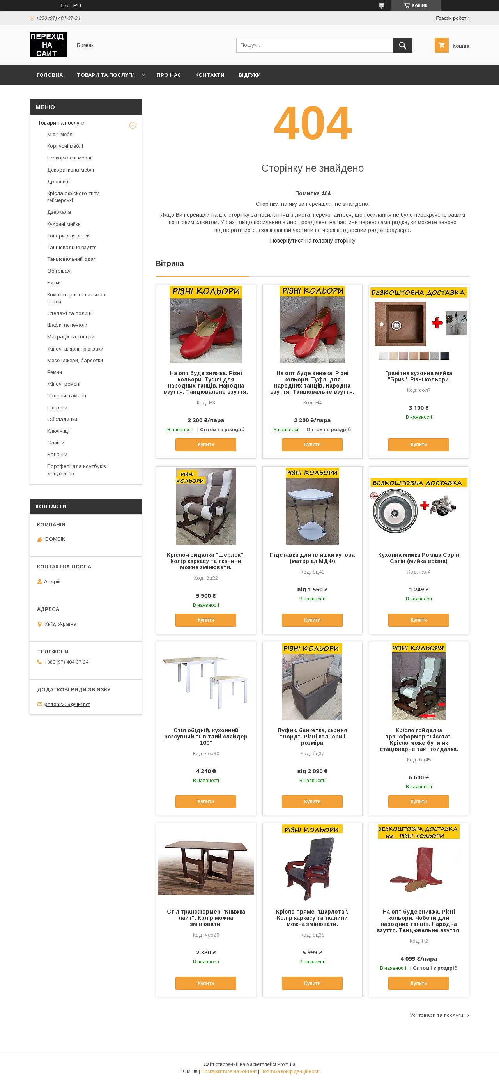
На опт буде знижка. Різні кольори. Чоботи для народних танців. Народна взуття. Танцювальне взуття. (419, 920)
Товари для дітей (68, 236)
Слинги (55, 443)
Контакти (210, 75)
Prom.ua (286, 1064)
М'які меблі (60, 134)
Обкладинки (62, 419)
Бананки (57, 454)
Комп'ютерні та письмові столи (76, 298)
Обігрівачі (59, 271)
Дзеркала (59, 212)
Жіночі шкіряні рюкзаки (75, 349)
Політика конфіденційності (290, 1071)
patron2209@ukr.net (67, 704)
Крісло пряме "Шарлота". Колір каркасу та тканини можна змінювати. (312, 917)
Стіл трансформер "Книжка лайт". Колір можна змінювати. (206, 917)
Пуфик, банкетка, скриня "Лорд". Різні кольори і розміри (312, 736)
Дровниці (58, 181)
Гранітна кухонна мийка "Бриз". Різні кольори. (418, 376)
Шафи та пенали (67, 325)
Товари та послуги (106, 75)
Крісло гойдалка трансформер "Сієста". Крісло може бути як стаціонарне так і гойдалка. (419, 739)
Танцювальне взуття (72, 247)
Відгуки (250, 75)
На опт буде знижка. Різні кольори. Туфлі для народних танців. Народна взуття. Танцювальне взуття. (206, 382)
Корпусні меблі (65, 146)
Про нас (169, 75)
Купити (206, 444)
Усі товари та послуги (436, 1015)
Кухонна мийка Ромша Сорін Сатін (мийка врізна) (418, 558)
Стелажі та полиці (69, 313)
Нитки (54, 282)
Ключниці (58, 431)
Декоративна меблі (70, 170)
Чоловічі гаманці (67, 395)
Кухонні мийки (64, 224)
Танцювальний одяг (71, 259)
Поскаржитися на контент (229, 1071)
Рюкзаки (57, 408)
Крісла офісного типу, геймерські (73, 196)
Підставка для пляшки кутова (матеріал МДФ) (312, 558)
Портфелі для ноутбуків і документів (78, 469)
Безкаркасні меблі (69, 158)
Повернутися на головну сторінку (313, 240)
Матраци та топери (70, 337)
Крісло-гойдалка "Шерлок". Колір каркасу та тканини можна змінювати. (206, 561)
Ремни (54, 372)
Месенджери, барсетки (75, 360)
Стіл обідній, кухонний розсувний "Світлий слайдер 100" (206, 736)
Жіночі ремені (63, 384)
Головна (50, 75)
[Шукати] (402, 45)
